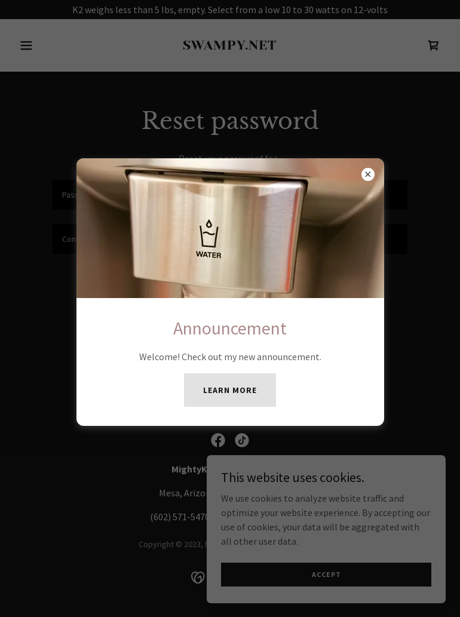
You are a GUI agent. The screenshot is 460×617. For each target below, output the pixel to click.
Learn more (230, 390)
